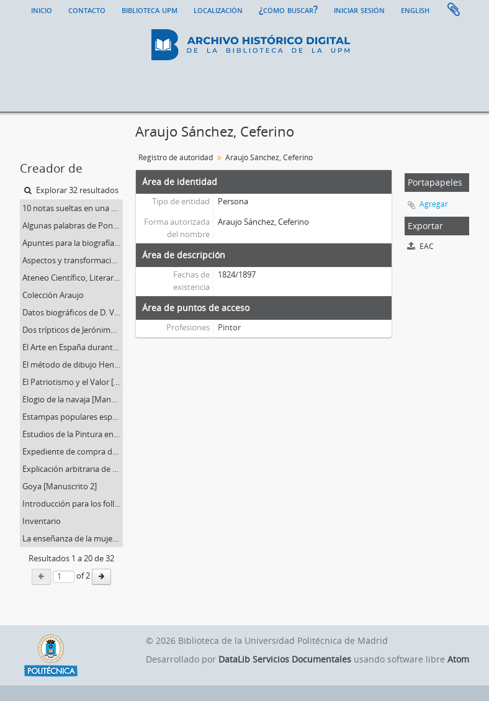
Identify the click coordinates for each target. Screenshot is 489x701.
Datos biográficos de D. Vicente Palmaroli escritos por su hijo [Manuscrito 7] (72, 312)
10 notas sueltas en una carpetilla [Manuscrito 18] (72, 208)
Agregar (433, 204)
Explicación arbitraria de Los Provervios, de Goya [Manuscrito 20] (72, 468)
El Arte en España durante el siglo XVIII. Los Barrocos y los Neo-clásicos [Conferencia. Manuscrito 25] (72, 347)
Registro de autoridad (175, 157)
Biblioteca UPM (149, 9)
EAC (420, 246)
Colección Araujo (53, 295)
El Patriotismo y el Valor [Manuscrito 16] (72, 381)
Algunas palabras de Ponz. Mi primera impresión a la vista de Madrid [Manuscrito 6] (72, 225)
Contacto (86, 9)
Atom (458, 659)
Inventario (41, 521)
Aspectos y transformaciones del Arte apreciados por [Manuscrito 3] (72, 260)
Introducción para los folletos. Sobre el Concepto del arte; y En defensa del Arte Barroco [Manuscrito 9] (72, 503)
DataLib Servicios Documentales (284, 659)
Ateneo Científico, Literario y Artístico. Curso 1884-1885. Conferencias (72, 277)
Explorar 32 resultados (71, 190)
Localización (218, 9)
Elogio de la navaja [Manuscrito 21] (72, 399)
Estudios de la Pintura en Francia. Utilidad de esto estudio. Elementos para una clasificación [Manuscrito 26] (72, 434)
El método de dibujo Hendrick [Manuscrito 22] (72, 364)
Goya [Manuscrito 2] (59, 486)
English (415, 9)
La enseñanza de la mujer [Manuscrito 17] (72, 538)
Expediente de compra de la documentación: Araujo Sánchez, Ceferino (72, 451)
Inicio (41, 9)
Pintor (229, 327)
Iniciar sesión (359, 9)
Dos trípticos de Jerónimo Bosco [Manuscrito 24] (72, 329)
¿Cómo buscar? (288, 9)
